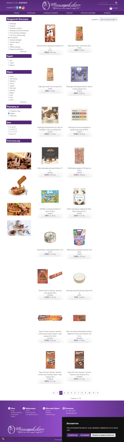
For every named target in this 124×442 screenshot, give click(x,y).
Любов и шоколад (14, 47)
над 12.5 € (12, 134)
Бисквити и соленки (15, 28)
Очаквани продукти (50, 414)
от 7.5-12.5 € (12, 131)
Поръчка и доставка (30, 412)
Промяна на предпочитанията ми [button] (103, 435)
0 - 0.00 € (115, 8)
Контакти (13, 416)
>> (97, 393)
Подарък (11, 113)
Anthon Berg (12, 79)
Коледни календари (15, 40)
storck (10, 100)
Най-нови (48, 410)
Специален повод (14, 111)
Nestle (11, 76)
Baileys (11, 93)
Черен (11, 63)
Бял (10, 60)
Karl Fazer (11, 90)
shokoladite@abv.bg (71, 413)
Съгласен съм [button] (72, 435)
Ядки (10, 44)
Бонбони (11, 26)
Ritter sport (12, 88)
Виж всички (23, 51)
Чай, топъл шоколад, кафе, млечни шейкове (17, 36)
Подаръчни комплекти (15, 49)
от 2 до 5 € (12, 127)
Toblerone (12, 81)
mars (10, 97)
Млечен (11, 65)
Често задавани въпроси (32, 414)
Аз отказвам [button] (85, 435)
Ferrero (11, 83)
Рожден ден (12, 115)
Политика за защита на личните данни (16, 413)
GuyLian (11, 86)
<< (53, 393)
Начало (13, 410)
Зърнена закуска (14, 42)
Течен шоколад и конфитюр (17, 33)
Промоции (48, 412)
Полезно (28, 410)
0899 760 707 (72, 411)
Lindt (10, 95)
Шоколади (12, 23)
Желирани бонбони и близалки (18, 30)
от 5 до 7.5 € (12, 129)
